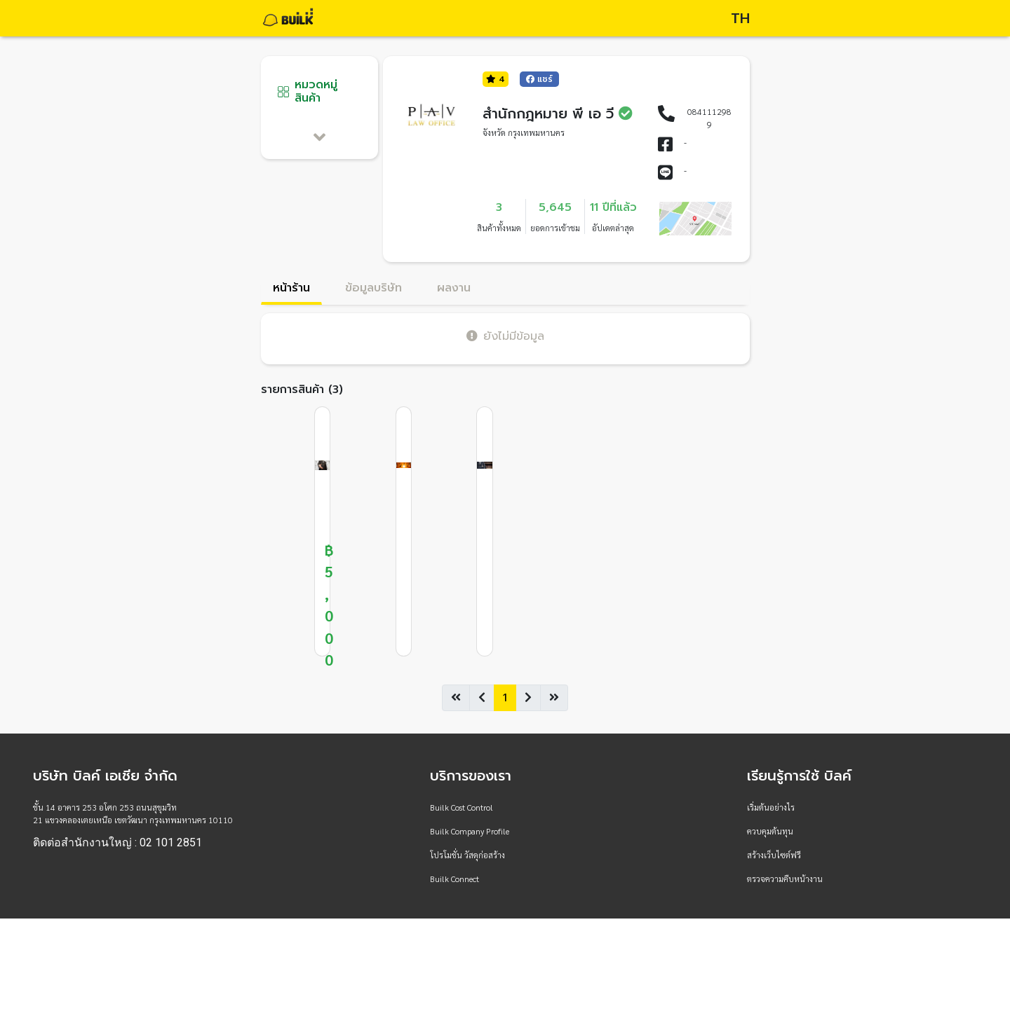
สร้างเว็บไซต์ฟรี (774, 854)
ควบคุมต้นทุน (770, 831)
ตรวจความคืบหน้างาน (785, 878)
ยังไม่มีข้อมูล (505, 336)
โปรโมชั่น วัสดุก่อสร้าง (467, 854)
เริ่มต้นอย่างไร (771, 807)
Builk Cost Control (461, 807)
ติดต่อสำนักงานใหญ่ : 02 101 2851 (117, 842)
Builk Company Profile (469, 831)
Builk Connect (454, 878)
